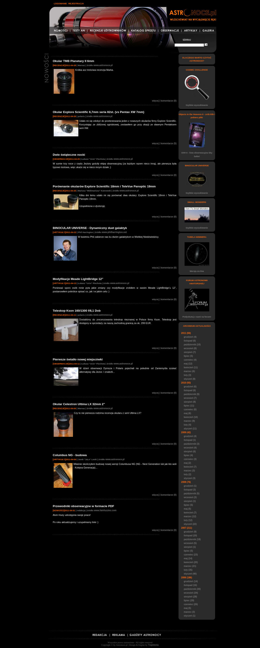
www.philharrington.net (114, 232)
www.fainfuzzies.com (105, 510)
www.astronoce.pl (102, 65)
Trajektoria (153, 645)
